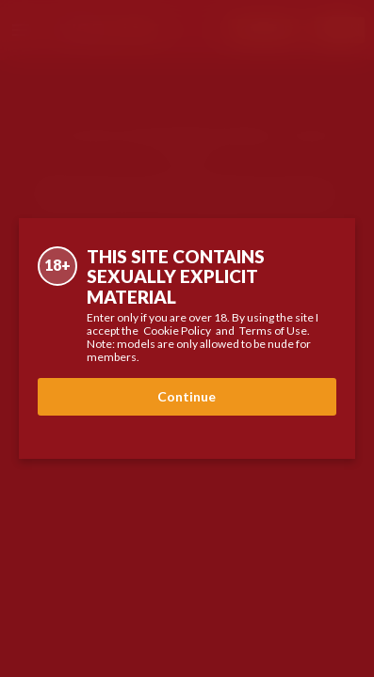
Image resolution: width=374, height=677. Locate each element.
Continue (186, 396)
